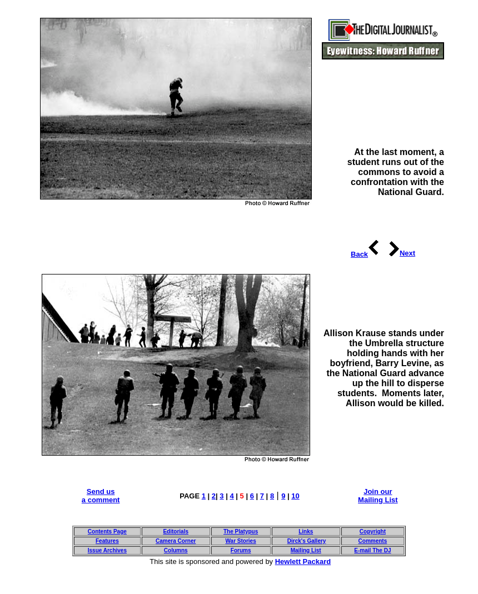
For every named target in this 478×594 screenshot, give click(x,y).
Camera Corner (176, 541)
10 (295, 496)
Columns (176, 550)
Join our (378, 491)
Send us (101, 491)
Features (107, 541)
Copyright (373, 531)
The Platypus (240, 531)
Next (407, 253)
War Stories (241, 541)
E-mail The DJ (372, 550)
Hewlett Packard (303, 561)
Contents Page (107, 531)
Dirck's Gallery (306, 541)
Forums (241, 550)
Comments (373, 541)
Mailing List (378, 500)
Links (305, 531)
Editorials (175, 531)
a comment (101, 500)
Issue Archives (107, 550)
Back (359, 254)
